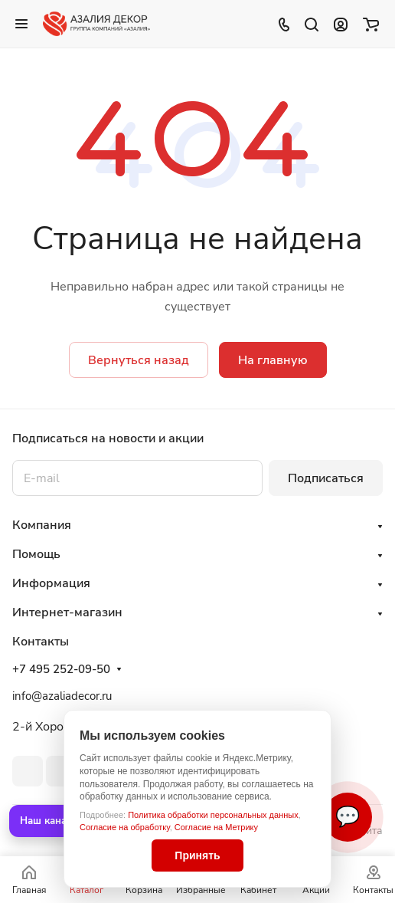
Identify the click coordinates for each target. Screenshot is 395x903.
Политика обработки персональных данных (213, 814)
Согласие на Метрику (216, 827)
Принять (197, 855)
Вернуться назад (138, 360)
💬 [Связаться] (347, 816)
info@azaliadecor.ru (62, 696)
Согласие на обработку (125, 827)
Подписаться (326, 478)
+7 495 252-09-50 (61, 669)
